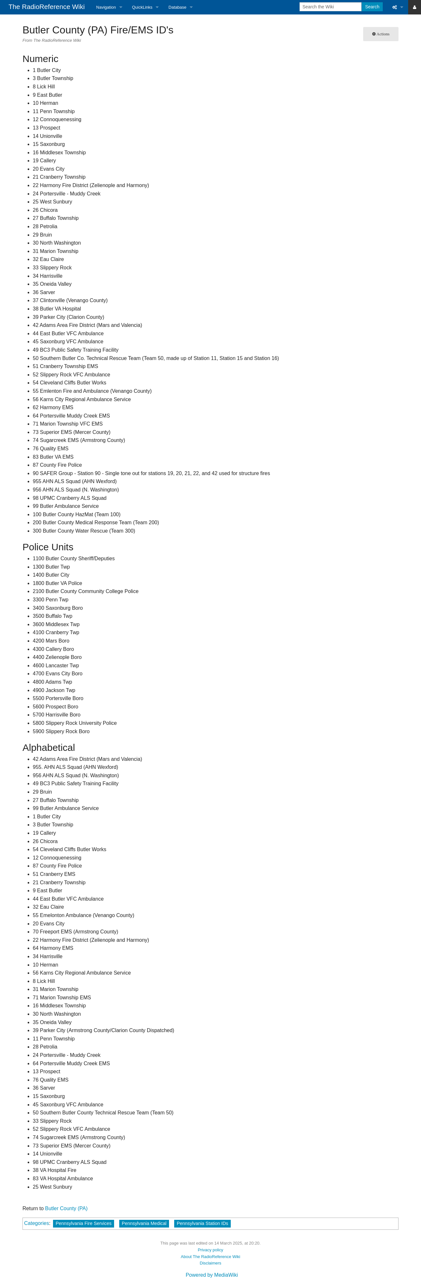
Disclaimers (210, 1263)
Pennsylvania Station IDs (202, 1223)
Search (372, 6)
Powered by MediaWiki (212, 1275)
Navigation (106, 7)
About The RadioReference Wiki (210, 1256)
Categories (36, 1223)
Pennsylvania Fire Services (84, 1223)
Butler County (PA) (66, 1208)
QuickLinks (142, 7)
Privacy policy (210, 1249)
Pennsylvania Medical (144, 1223)
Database (177, 7)
